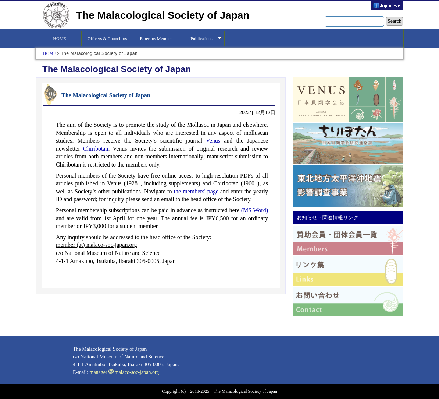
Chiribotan (95, 149)
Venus (213, 140)
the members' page (196, 191)
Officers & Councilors (107, 38)
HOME (58, 38)
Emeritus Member (156, 38)
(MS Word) (254, 210)
